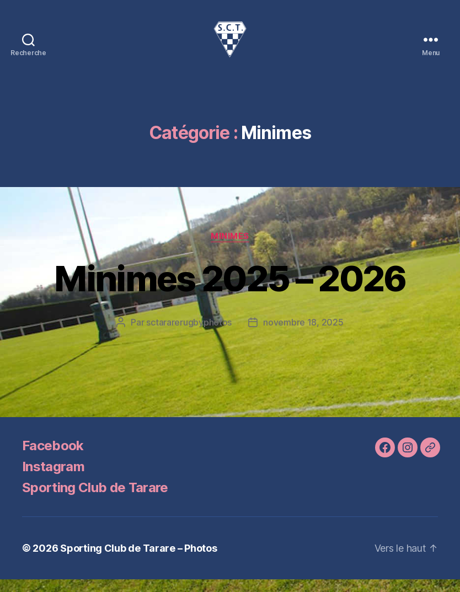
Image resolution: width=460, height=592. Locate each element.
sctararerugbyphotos (189, 334)
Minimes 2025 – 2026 (229, 291)
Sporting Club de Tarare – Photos (138, 561)
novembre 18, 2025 (303, 334)
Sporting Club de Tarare (95, 500)
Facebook (53, 458)
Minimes (230, 249)
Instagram (53, 479)
